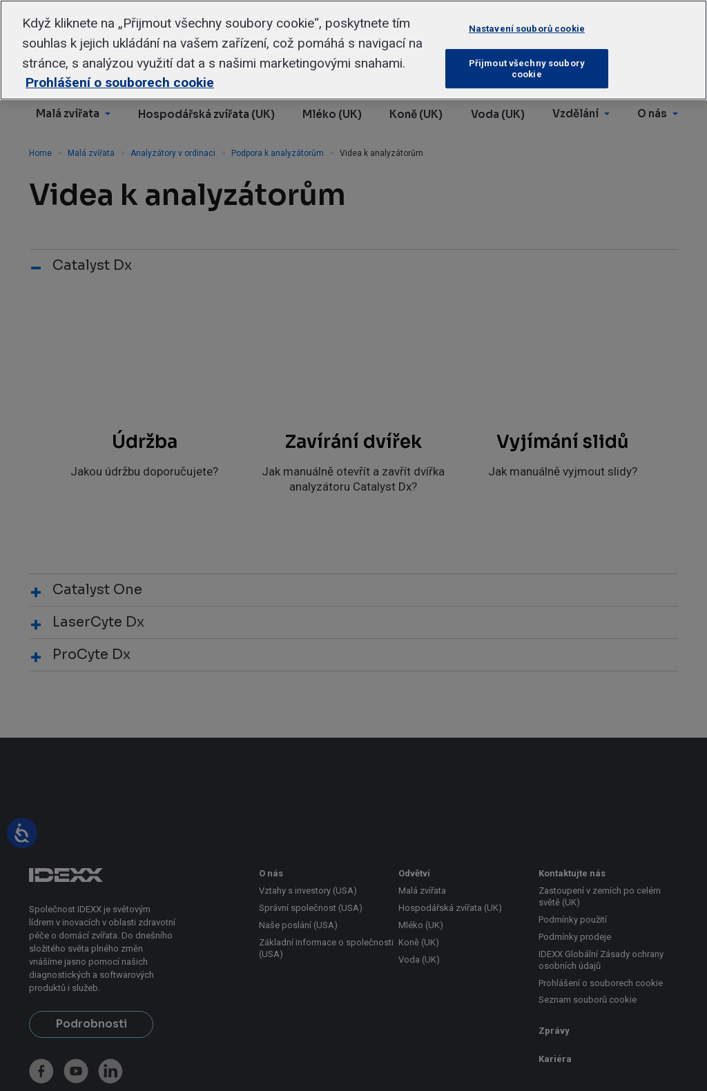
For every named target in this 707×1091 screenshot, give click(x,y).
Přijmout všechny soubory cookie (527, 68)
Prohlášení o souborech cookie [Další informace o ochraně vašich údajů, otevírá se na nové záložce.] (120, 82)
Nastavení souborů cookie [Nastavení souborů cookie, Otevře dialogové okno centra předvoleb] (527, 28)
